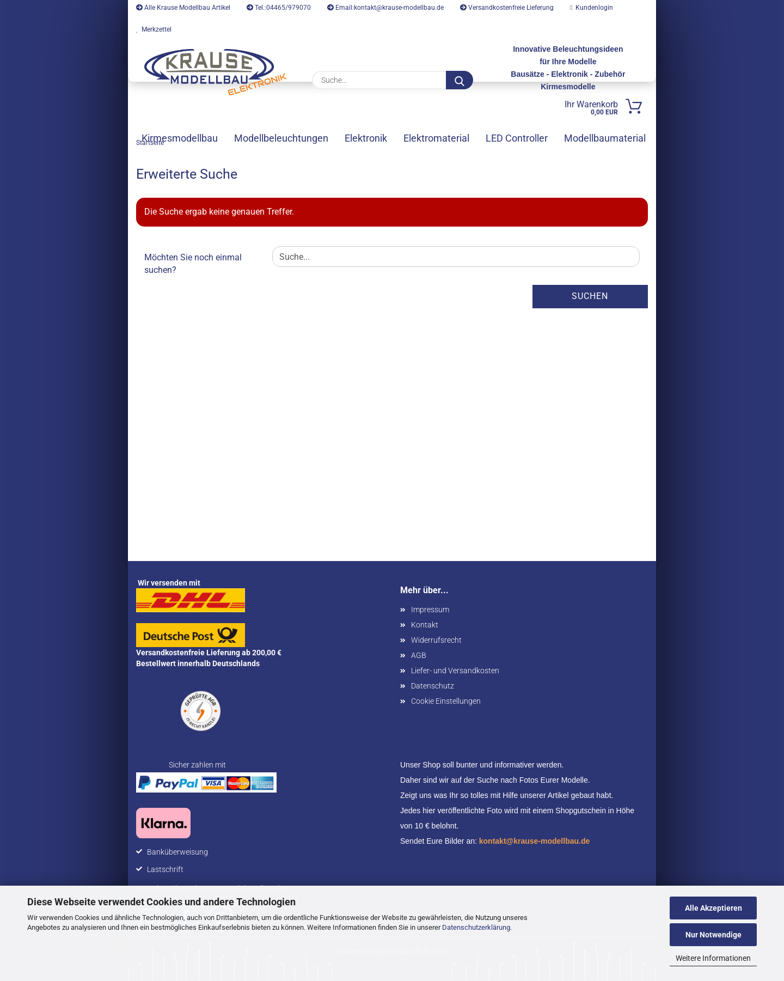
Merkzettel (153, 29)
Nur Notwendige (713, 934)
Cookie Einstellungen (446, 701)
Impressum (430, 609)
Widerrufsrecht (436, 640)
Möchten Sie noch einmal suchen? (193, 263)
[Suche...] (459, 80)
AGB (418, 655)
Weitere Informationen (713, 958)
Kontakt (424, 624)
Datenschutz (432, 685)
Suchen (590, 296)
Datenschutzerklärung (476, 927)
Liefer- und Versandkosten (455, 670)
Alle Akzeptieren (713, 908)
